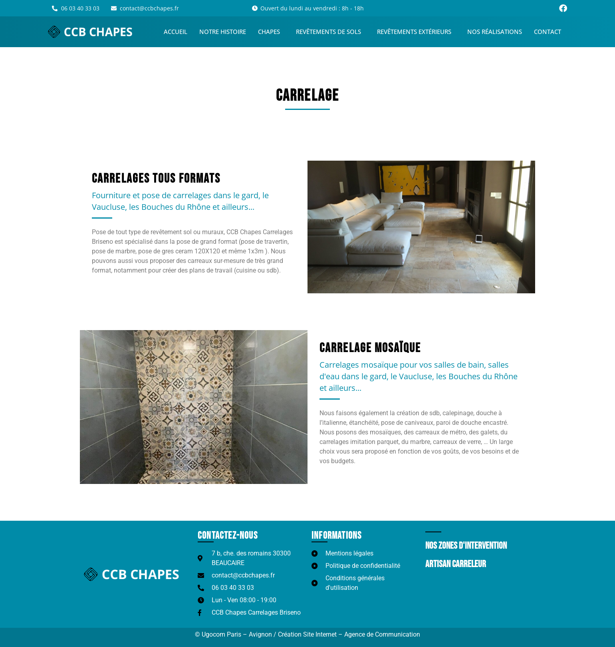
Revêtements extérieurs (416, 32)
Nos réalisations (494, 32)
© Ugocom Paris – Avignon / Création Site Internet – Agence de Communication (307, 634)
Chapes (271, 32)
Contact (547, 32)
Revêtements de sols (330, 32)
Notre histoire (222, 32)
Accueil (175, 32)
